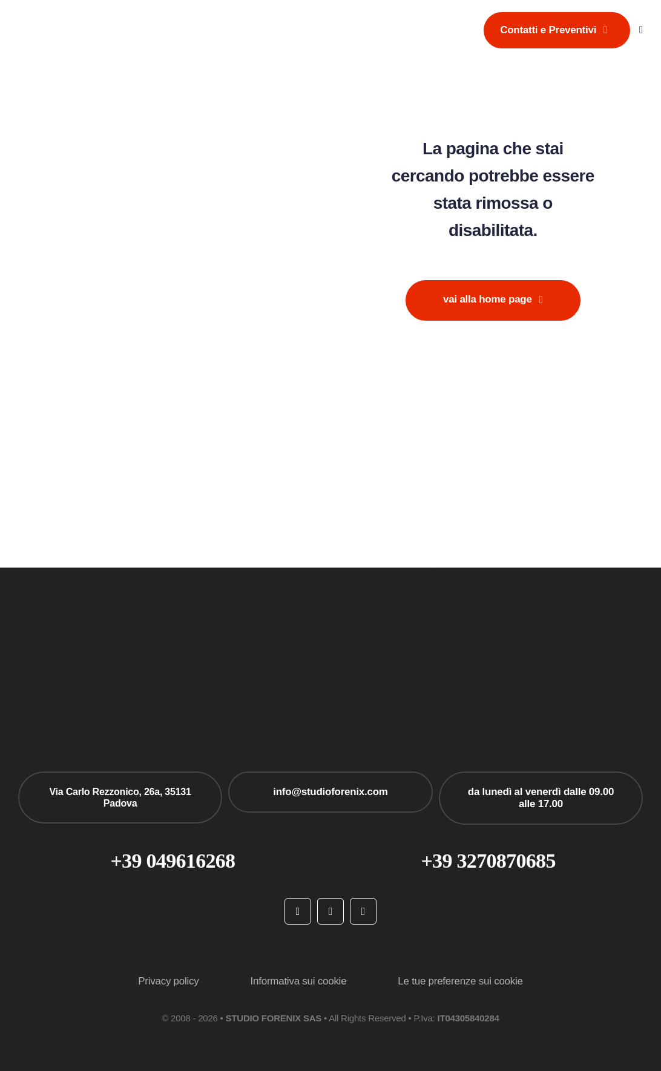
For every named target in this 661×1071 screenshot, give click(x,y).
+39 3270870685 (488, 861)
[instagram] (330, 911)
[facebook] (297, 911)
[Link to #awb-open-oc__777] (641, 30)
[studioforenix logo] (80, 15)
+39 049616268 (172, 861)
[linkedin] (363, 911)
